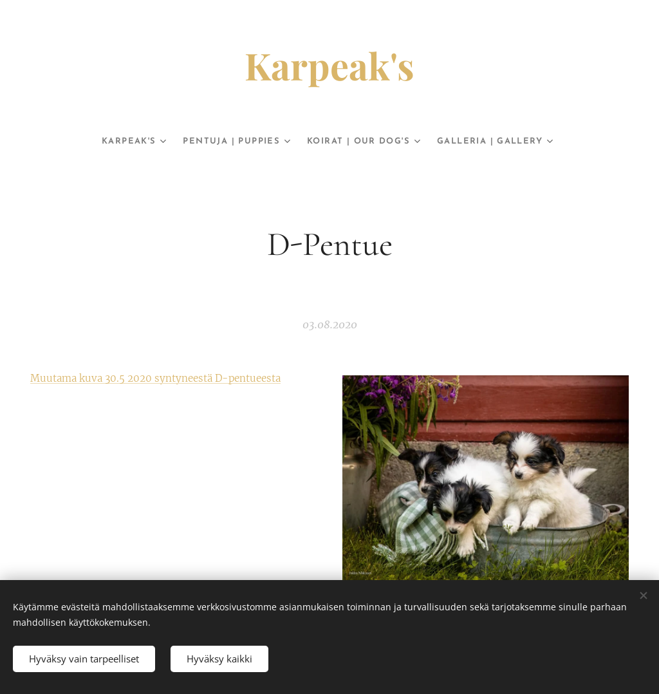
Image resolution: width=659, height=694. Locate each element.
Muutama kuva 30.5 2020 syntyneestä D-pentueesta (155, 378)
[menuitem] (113, 142)
